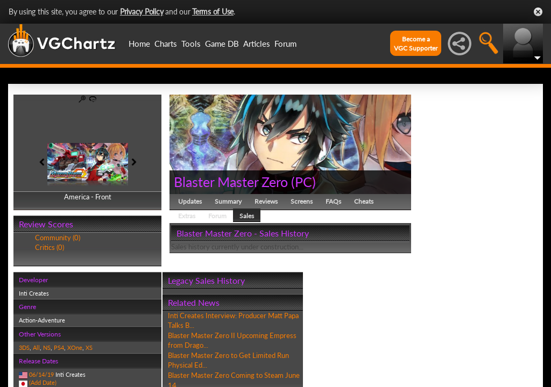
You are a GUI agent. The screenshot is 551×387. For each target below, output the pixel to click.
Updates (190, 201)
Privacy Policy (142, 11)
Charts (165, 43)
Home (139, 43)
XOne (74, 347)
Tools (191, 43)
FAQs (333, 201)
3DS (24, 347)
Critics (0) (49, 247)
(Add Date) (42, 382)
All (36, 347)
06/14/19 (41, 374)
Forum (285, 43)
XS (89, 347)
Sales (246, 216)
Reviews (266, 201)
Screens (302, 201)
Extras (186, 216)
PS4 (59, 347)
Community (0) (57, 237)
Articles (256, 43)
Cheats (363, 201)
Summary (228, 201)
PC (303, 182)
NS (47, 347)
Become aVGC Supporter (415, 43)
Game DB (222, 43)
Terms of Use (213, 11)
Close (538, 12)
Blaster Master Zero (231, 182)
